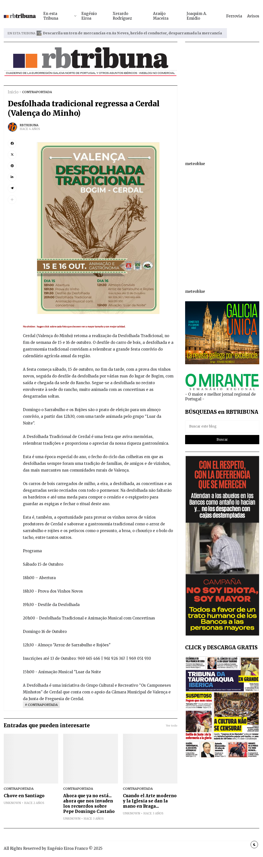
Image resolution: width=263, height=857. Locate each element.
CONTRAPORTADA (37, 92)
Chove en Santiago (24, 795)
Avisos (253, 16)
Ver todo (171, 725)
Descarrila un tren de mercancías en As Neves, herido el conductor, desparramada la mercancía (132, 33)
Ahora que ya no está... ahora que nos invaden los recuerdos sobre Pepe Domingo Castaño (89, 803)
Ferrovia (234, 16)
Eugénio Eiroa (89, 16)
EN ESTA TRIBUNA (21, 33)
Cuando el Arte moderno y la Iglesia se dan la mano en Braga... (150, 801)
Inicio (13, 92)
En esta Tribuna (50, 16)
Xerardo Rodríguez (122, 16)
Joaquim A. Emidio (197, 16)
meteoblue (195, 163)
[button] (12, 199)
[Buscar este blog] (222, 426)
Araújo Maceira (160, 16)
